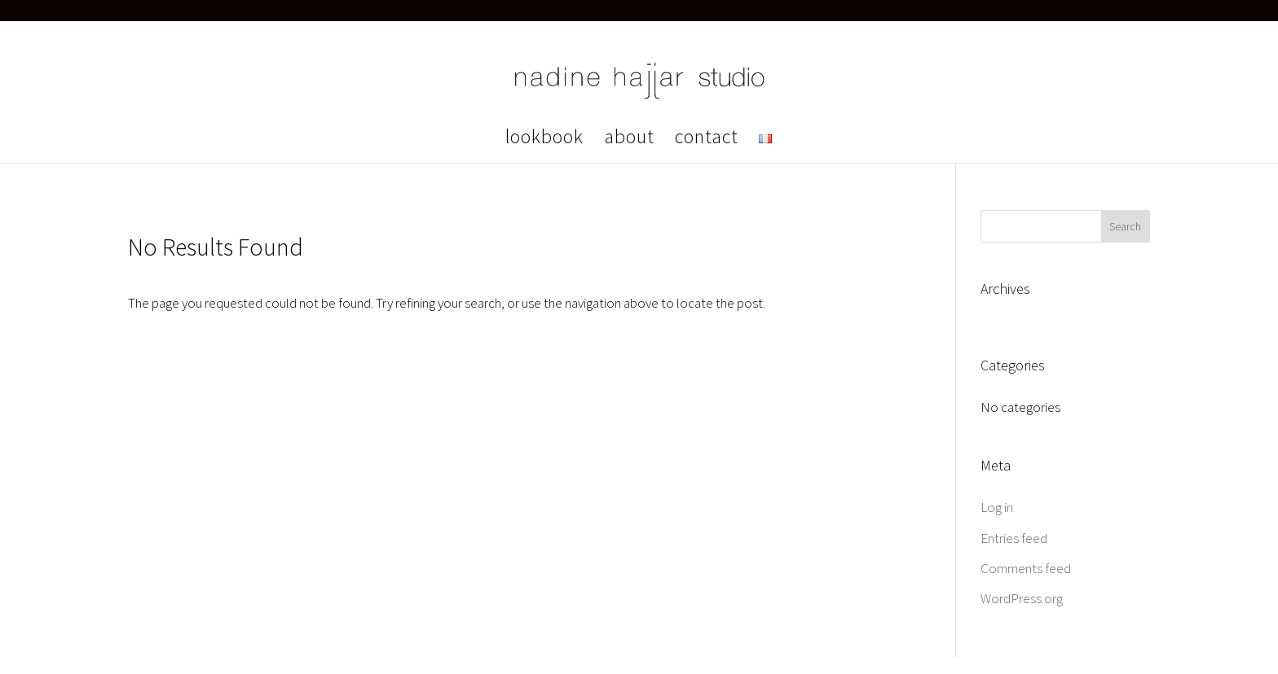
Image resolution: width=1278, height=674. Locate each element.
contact (706, 140)
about (629, 140)
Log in (997, 507)
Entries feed (1014, 538)
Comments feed (1026, 568)
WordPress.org (1022, 598)
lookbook (544, 140)
